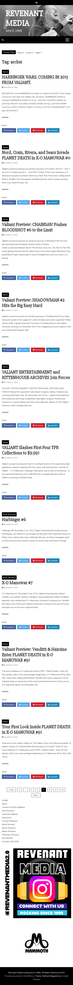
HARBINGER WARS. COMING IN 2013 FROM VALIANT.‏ (35, 79)
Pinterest (38, 130)
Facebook (9, 130)
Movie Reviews (9, 828)
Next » (36, 795)
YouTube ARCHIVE (10, 841)
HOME (5, 800)
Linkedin (53, 130)
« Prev (11, 789)
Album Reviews (9, 831)
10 (62, 789)
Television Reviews (10, 834)
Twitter (23, 130)
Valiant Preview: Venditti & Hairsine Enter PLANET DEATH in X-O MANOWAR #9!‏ (34, 655)
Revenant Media (24, 18)
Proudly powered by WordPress (19, 976)
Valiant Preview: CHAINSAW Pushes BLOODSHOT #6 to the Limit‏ (34, 227)
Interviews (6, 817)
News (5, 72)
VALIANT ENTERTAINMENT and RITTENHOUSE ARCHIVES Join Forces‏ (36, 374)
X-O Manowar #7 (17, 583)
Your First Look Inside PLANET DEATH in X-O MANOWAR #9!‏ (36, 729)
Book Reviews (9, 514)
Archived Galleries (10, 814)
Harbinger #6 (14, 519)
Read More (5, 117)
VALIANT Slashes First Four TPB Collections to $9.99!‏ (30, 450)
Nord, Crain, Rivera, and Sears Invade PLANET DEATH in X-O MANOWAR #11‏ (36, 155)
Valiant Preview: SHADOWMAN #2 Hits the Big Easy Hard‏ (33, 302)
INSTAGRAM (8, 810)
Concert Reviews (10, 821)
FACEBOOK (7, 838)
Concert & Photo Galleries (13, 807)
